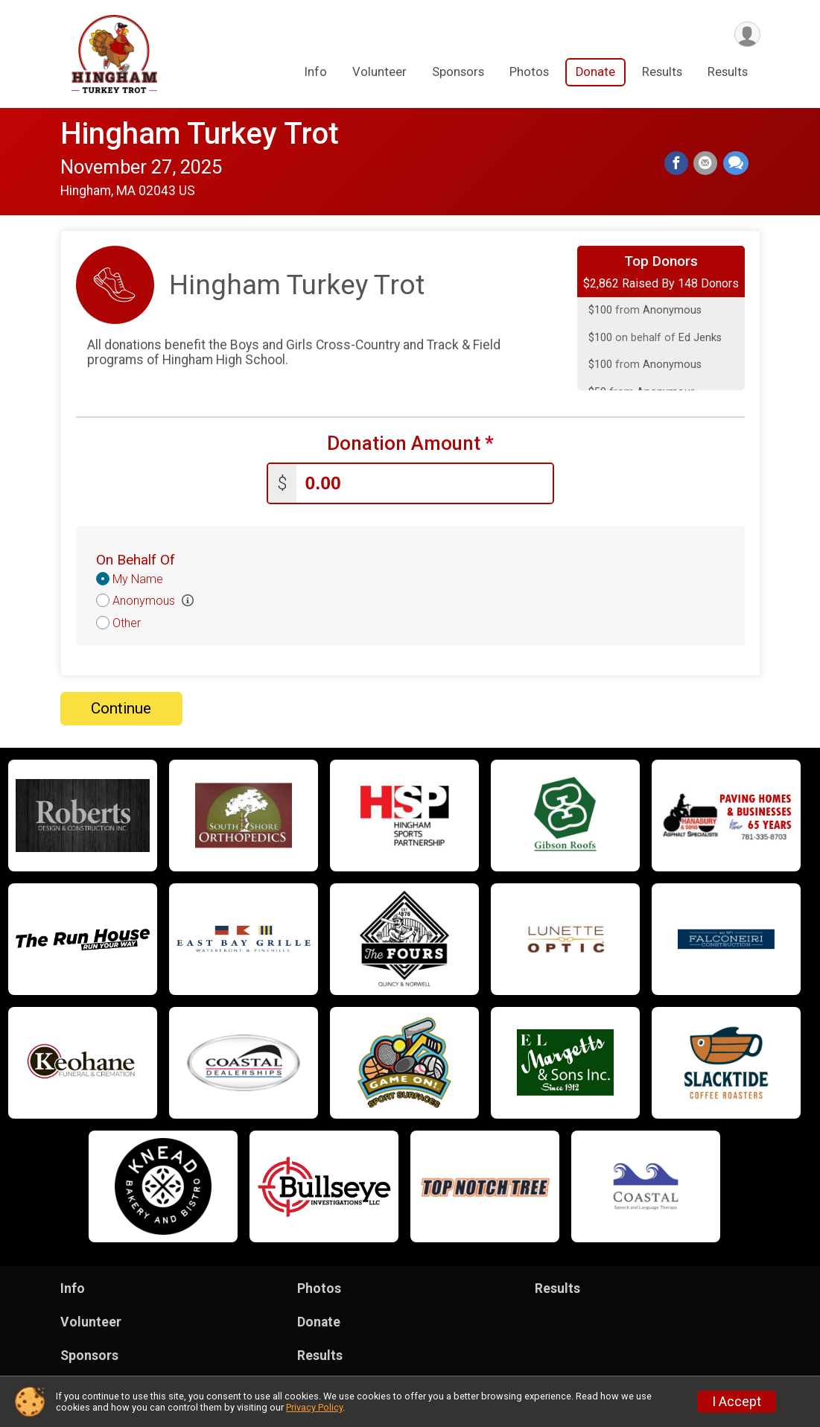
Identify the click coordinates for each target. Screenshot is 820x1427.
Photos (529, 73)
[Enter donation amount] (424, 482)
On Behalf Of (135, 558)
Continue (121, 707)
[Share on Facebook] (678, 164)
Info (316, 73)
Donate (595, 73)
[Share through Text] (736, 164)
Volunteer (379, 73)
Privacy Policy (314, 1407)
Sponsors (458, 73)
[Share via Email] (707, 164)
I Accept (736, 1401)
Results (662, 73)
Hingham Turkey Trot (199, 133)
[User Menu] (746, 34)
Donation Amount (410, 443)
